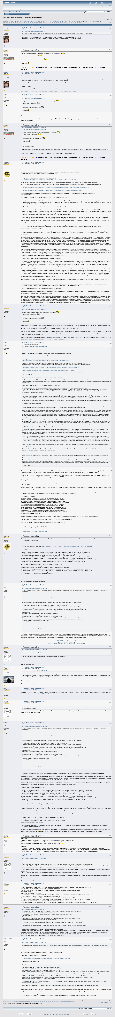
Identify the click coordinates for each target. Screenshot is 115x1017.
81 (79, 21)
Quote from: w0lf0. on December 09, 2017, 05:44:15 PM (33, 705)
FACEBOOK (71, 643)
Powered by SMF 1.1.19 (49, 1014)
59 (47, 21)
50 (34, 21)
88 (90, 21)
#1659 (110, 906)
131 (73, 22)
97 (4, 22)
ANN (55, 643)
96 (3, 22)
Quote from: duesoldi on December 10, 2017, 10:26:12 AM (34, 942)
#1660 (110, 939)
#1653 (110, 689)
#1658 (110, 884)
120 (50, 22)
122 (54, 22)
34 (11, 21)
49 (33, 21)
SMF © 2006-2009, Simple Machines (63, 1014)
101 (11, 22)
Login (18, 13)
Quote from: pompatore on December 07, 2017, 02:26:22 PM (34, 346)
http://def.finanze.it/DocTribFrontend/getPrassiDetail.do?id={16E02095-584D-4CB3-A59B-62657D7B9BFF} (48, 179)
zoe (4, 667)
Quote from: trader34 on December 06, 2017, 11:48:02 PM (34, 127)
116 (42, 22)
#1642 (110, 49)
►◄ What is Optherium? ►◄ (71, 640)
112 (34, 22)
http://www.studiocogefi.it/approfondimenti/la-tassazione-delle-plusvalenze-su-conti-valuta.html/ (45, 958)
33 (9, 21)
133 (77, 22)
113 (36, 22)
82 (81, 21)
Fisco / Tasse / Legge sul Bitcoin (33, 17)
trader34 (6, 94)
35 (12, 21)
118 (46, 22)
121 (52, 22)
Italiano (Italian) (19, 17)
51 (36, 21)
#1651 (110, 646)
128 (67, 22)
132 (75, 22)
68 (60, 21)
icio (4, 883)
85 (86, 21)
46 (28, 21)
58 (46, 21)
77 (74, 21)
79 (77, 21)
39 (18, 21)
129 (69, 22)
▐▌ (66, 642)
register (21, 8)
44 (25, 21)
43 (24, 21)
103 (15, 22)
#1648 (110, 343)
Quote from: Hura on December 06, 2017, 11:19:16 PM (33, 31)
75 (71, 21)
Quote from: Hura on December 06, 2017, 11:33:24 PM (33, 98)
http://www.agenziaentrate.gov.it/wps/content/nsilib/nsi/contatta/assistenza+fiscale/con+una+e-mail (67, 546)
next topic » (109, 21)
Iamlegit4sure (7, 585)
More (27, 13)
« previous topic (108, 19)
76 (72, 21)
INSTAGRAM (60, 643)
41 (21, 21)
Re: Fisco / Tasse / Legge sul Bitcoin (34, 27)
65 (56, 21)
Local (12, 17)
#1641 (110, 28)
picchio (6, 646)
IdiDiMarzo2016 (8, 938)
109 (28, 22)
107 (24, 22)
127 (65, 22)
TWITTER (66, 643)
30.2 (20, 11)
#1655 (110, 723)
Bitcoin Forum (6, 17)
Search (14, 13)
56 (43, 21)
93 (98, 21)
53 (39, 21)
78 (75, 21)
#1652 (110, 668)
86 (87, 21)
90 (93, 21)
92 (96, 21)
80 (78, 21)
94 (99, 21)
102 (13, 22)
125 (60, 22)
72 (66, 21)
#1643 (110, 72)
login (17, 8)
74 (69, 21)
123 (56, 22)
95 (101, 21)
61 (50, 21)
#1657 (110, 855)
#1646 (110, 163)
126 (63, 22)
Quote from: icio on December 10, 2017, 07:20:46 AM (33, 909)
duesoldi (6, 306)
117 (44, 22)
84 (84, 21)
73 (68, 21)
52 (37, 21)
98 (6, 22)
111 (32, 22)
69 (62, 21)
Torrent (23, 11)
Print (110, 22)
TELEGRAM (77, 643)
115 (40, 22)
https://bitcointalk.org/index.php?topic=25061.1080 (34, 527)
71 (65, 21)
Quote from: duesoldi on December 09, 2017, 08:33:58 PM (34, 858)
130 (71, 22)
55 (41, 21)
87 (89, 21)
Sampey (6, 27)
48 (31, 21)
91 (95, 21)
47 (30, 21)
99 (7, 22)
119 (48, 22)
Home (7, 13)
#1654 (110, 702)
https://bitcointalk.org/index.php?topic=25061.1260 (34, 531)
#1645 (110, 124)
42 (23, 21)
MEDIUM (83, 643)
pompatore (7, 162)
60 (49, 21)
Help (11, 13)
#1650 (110, 585)
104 (18, 22)
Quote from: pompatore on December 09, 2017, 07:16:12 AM (34, 588)
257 (80, 22)
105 (20, 22)
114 (38, 22)
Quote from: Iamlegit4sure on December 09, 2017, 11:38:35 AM (35, 670)
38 (17, 21)
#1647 (110, 306)
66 (58, 21)
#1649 (110, 535)
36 (14, 21)
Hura (5, 49)
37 (15, 21)
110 (30, 22)
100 (9, 22)
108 (26, 22)
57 (44, 21)
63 (53, 21)
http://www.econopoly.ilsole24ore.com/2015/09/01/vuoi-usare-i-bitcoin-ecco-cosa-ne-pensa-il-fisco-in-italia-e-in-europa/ (51, 190)
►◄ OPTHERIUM (59, 640)
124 (58, 22)
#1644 (110, 95)
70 (63, 21)
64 (55, 21)
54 (40, 21)
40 (20, 21)
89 (92, 21)
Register (23, 13)
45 (27, 21)
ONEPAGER (50, 643)
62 (52, 21)
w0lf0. (5, 688)
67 (59, 21)
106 (22, 22)
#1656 (110, 835)
